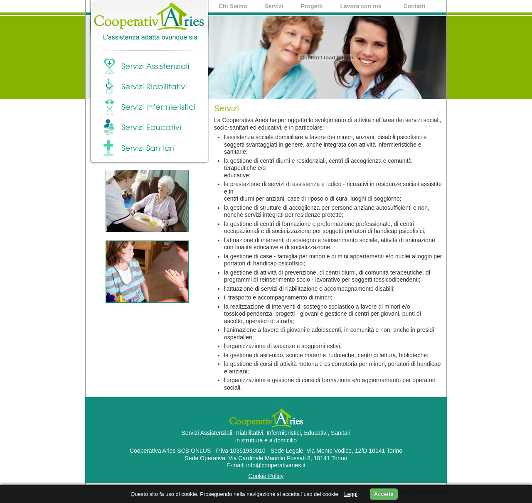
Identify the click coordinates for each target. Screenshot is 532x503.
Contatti (415, 6)
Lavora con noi (361, 7)
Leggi (350, 494)
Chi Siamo (233, 6)
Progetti (312, 6)
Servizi (273, 6)
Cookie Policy (266, 476)
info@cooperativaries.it (275, 465)
